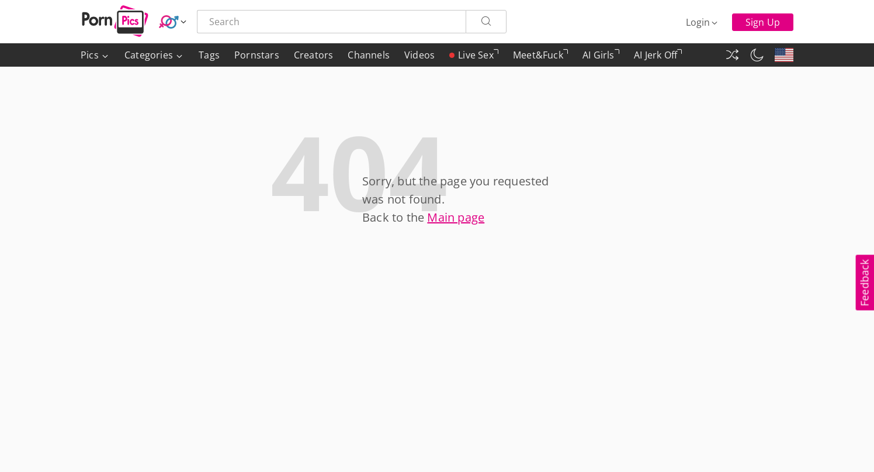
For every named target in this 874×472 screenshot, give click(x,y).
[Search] (486, 21)
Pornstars (256, 55)
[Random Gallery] (732, 55)
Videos (419, 55)
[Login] (702, 22)
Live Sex (473, 55)
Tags (209, 55)
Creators (314, 55)
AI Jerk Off (658, 58)
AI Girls (600, 58)
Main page (455, 217)
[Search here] (331, 21)
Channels (369, 55)
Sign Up (762, 22)
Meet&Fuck (540, 58)
